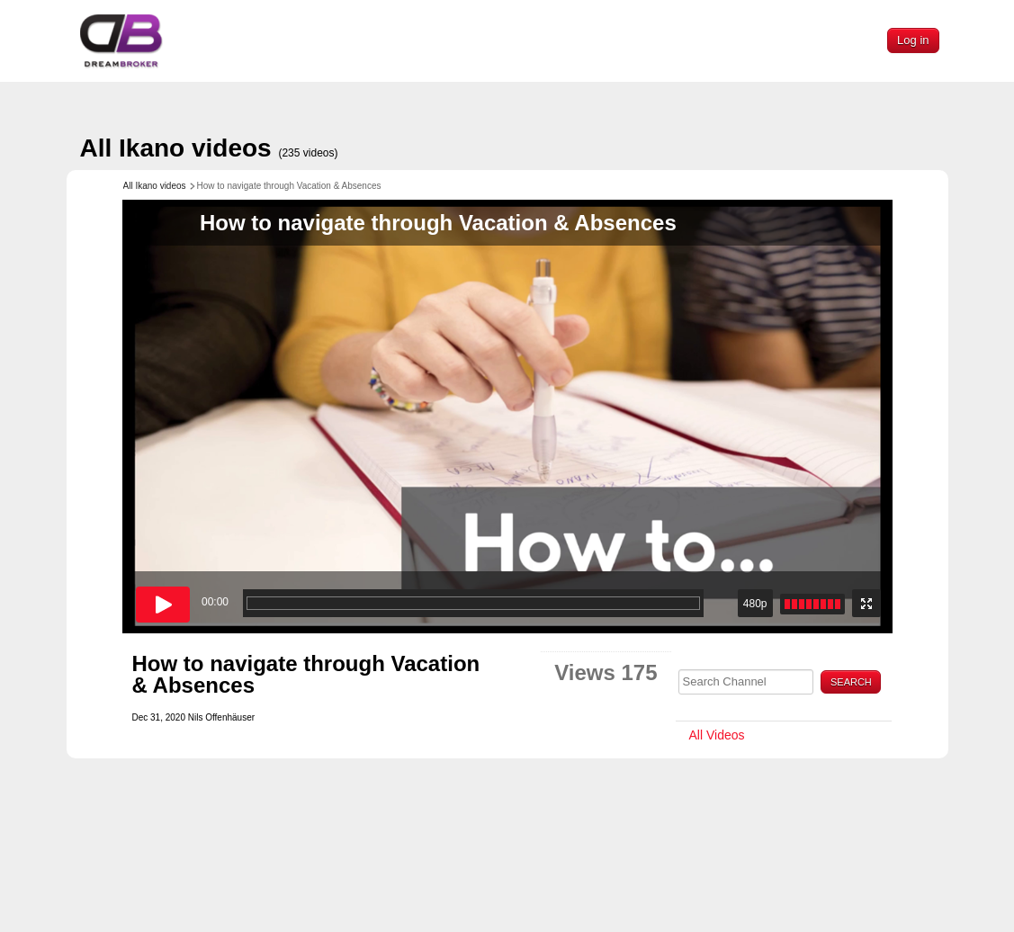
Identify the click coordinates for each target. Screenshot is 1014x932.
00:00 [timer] (215, 602)
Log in (913, 40)
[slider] (812, 604)
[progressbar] (473, 603)
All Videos (717, 735)
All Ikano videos (209, 148)
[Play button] (163, 605)
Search (851, 682)
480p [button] (755, 603)
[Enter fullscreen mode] (866, 603)
